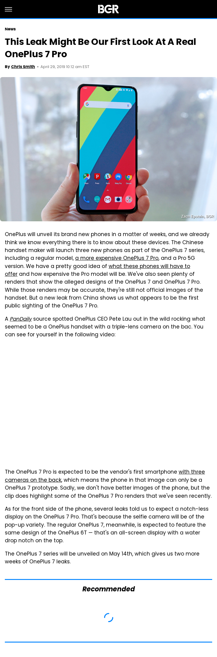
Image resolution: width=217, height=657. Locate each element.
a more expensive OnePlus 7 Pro (116, 258)
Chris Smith (23, 66)
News (10, 29)
